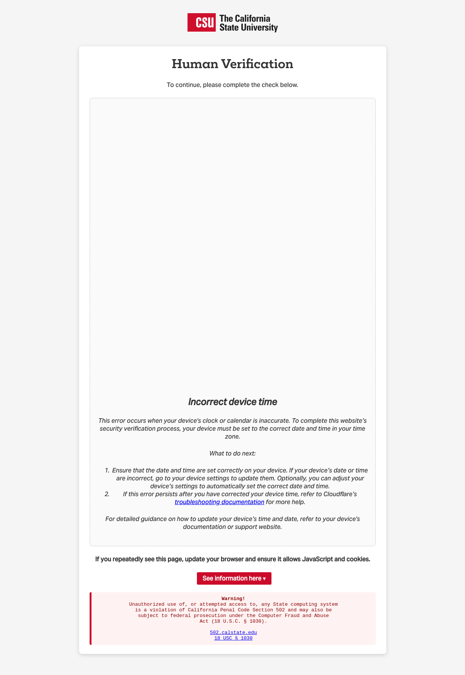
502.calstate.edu (233, 640)
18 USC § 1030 (233, 646)
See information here (232, 578)
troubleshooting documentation (219, 502)
